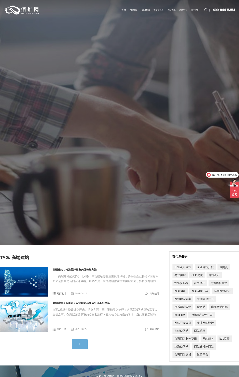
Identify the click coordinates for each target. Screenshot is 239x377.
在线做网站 (181, 330)
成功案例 (146, 10)
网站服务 (208, 338)
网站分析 (199, 330)
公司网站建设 (182, 354)
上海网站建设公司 (201, 314)
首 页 (123, 10)
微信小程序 (159, 10)
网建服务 (134, 10)
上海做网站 (181, 346)
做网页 (223, 267)
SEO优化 (197, 275)
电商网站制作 (219, 306)
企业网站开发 (205, 267)
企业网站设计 (205, 322)
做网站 (201, 306)
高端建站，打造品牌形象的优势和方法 (75, 269)
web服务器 (181, 283)
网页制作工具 (199, 291)
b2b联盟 (224, 338)
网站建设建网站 (204, 346)
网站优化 (171, 10)
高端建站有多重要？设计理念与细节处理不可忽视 (81, 303)
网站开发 (61, 329)
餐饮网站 (180, 275)
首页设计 (199, 283)
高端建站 (154, 293)
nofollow (179, 314)
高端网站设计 (222, 291)
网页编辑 (180, 291)
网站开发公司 (182, 322)
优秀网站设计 (182, 306)
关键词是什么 (205, 299)
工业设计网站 (182, 267)
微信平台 (202, 354)
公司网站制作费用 (185, 338)
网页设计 (61, 293)
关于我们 (195, 10)
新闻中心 (183, 10)
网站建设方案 (182, 299)
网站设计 (214, 275)
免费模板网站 (219, 283)
